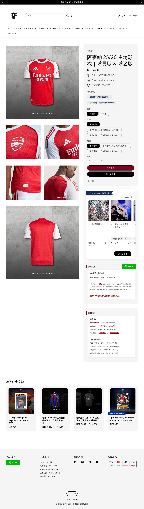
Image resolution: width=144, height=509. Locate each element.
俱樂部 (77, 28)
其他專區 (110, 28)
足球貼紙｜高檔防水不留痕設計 (121, 225)
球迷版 (92, 114)
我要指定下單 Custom (49, 469)
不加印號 (93, 124)
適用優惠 (91, 91)
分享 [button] (90, 181)
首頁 (9, 28)
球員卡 (67, 28)
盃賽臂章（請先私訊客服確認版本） (104, 151)
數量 (88, 156)
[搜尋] (68, 15)
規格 (89, 109)
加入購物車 (111, 174)
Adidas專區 (43, 28)
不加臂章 (93, 146)
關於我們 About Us (48, 476)
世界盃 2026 (29, 28)
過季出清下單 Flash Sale (50, 473)
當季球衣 (17, 28)
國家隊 (88, 28)
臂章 (89, 141)
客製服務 (98, 28)
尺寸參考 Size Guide (48, 466)
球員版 (103, 114)
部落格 (121, 28)
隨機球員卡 (95, 224)
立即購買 (111, 168)
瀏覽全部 (129, 197)
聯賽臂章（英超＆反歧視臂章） (115, 146)
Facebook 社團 (46, 462)
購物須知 (109, 296)
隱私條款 (84, 504)
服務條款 (76, 504)
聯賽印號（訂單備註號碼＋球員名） (104, 130)
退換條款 (117, 296)
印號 (89, 119)
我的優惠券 (12, 33)
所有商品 (56, 28)
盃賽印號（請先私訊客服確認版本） (104, 135)
